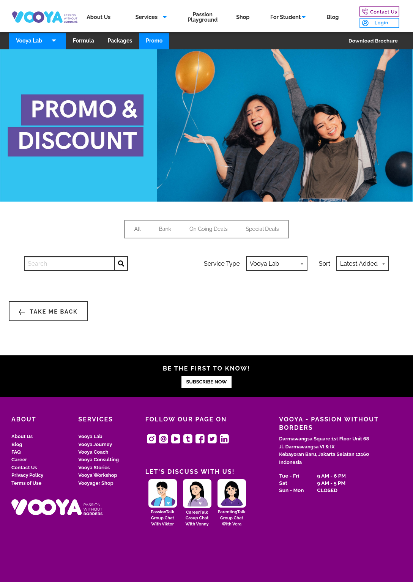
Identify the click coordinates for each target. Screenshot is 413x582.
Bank (165, 229)
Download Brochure (373, 41)
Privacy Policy (27, 475)
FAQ (16, 452)
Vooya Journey (95, 444)
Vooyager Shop (95, 483)
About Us (98, 17)
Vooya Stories (94, 467)
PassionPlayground (203, 17)
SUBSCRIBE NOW (206, 382)
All (137, 229)
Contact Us (24, 467)
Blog (332, 17)
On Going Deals (208, 229)
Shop (242, 17)
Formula (83, 41)
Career (19, 459)
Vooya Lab (29, 41)
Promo (154, 41)
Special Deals (262, 229)
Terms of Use (26, 483)
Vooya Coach (93, 452)
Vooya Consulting (98, 459)
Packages (120, 41)
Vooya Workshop (97, 475)
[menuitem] (98, 17)
